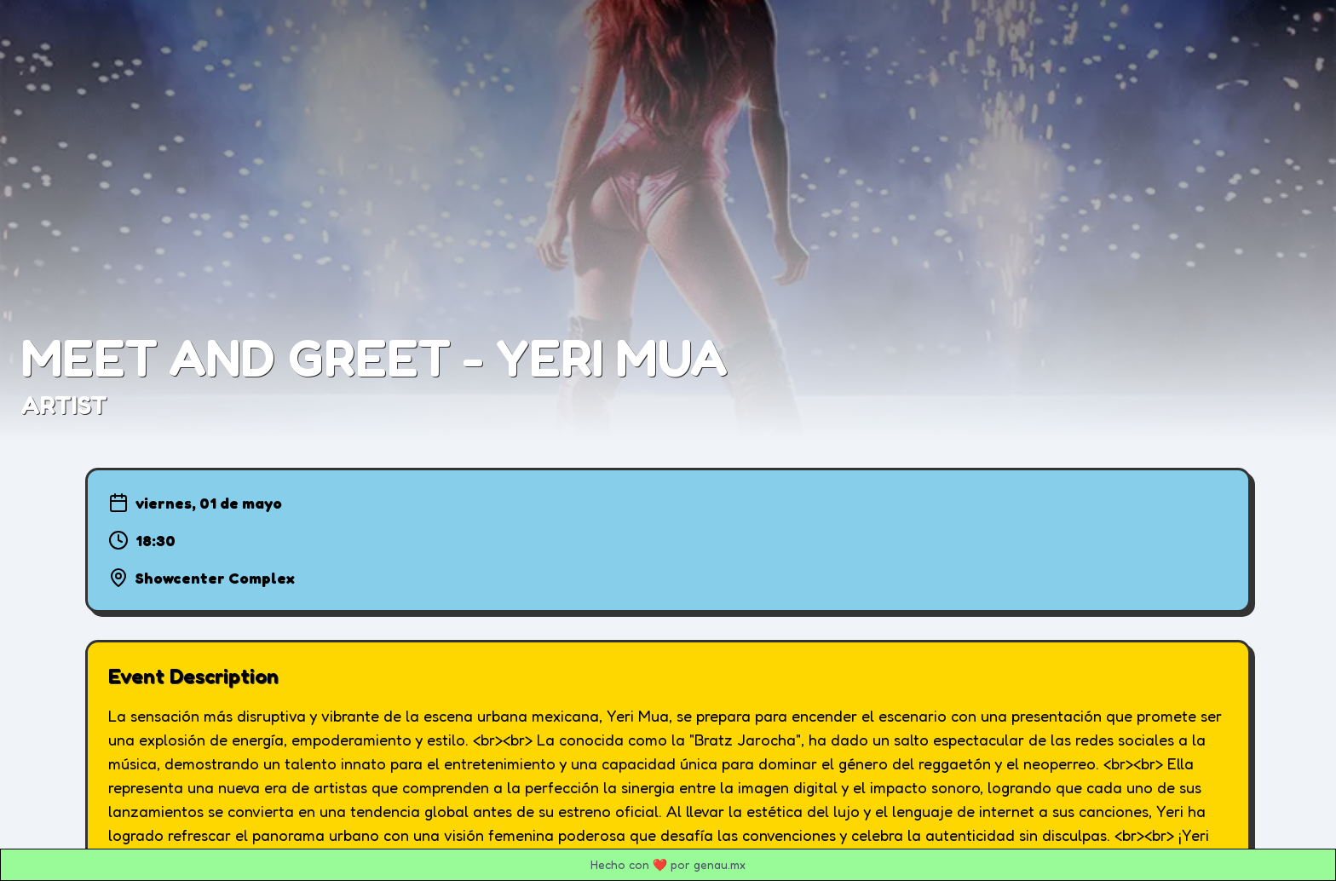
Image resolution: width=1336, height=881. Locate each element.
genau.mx (720, 864)
